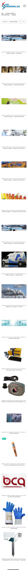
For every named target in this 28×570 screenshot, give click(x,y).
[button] (24, 6)
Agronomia (3, 83)
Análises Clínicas (21, 83)
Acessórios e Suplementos (5, 400)
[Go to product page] (14, 37)
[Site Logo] (10, 5)
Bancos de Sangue (11, 558)
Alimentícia (8, 83)
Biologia (16, 558)
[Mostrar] (24, 21)
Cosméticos (22, 432)
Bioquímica (23, 368)
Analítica (26, 83)
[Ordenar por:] (14, 21)
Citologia (24, 558)
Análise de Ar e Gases (14, 83)
